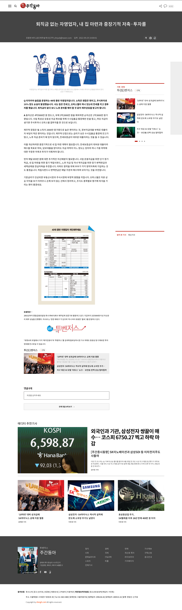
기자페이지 (129, 561)
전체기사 (88, 565)
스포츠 (88, 561)
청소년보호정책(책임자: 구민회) (102, 592)
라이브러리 (129, 557)
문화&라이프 (90, 557)
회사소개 (29, 592)
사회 (87, 553)
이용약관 (70, 592)
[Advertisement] (60, 205)
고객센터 (62, 592)
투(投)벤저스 (31, 350)
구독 (43, 350)
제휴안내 (54, 592)
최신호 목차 (129, 553)
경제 (107, 549)
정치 (87, 549)
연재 (126, 549)
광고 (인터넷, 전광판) (42, 592)
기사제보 (148, 549)
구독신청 (148, 553)
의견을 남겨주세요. (34, 395)
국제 (107, 553)
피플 (107, 561)
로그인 (171, 6)
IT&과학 (108, 557)
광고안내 (148, 557)
